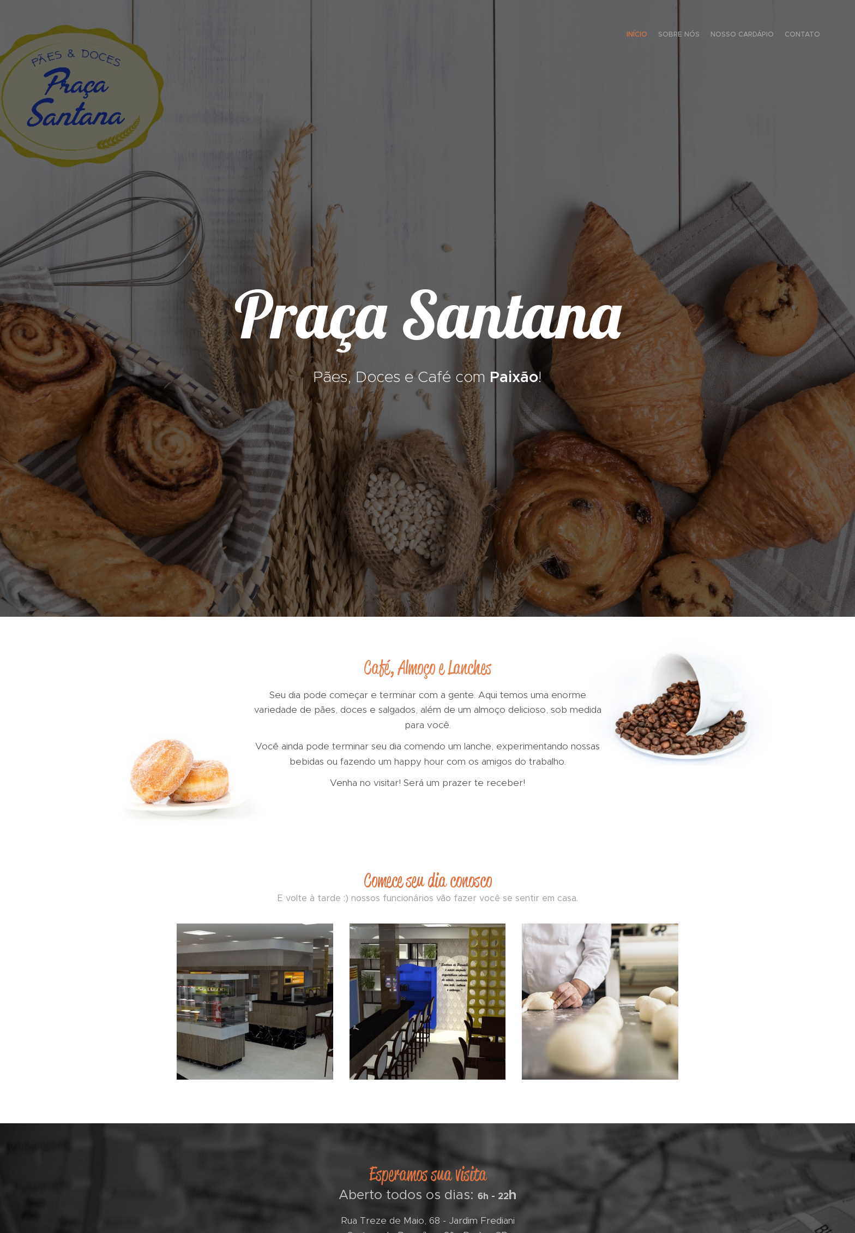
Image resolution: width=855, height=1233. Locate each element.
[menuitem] (789, 35)
